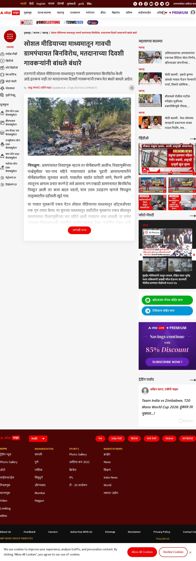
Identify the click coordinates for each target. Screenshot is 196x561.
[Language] (38, 439)
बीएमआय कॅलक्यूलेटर (8, 123)
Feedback (29, 532)
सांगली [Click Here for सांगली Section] (38, 455)
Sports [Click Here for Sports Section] (74, 449)
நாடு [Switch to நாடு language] (81, 4)
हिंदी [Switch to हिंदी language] (31, 4)
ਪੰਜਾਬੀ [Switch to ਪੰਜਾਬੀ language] (60, 4)
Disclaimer (134, 532)
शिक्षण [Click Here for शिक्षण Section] (107, 470)
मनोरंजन (90, 13)
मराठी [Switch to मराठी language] (23, 4)
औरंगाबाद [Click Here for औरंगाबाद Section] (40, 485)
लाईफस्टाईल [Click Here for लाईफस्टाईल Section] (7, 478)
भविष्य (129, 13)
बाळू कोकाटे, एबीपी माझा (39, 88)
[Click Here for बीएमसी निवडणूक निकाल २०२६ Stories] (48, 22)
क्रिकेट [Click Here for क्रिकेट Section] (72, 470)
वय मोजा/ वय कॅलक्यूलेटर (9, 132)
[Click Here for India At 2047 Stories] (92, 22)
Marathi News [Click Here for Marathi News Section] (113, 449)
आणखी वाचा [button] (79, 230)
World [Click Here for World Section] (107, 485)
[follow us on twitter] (135, 4)
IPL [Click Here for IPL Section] (71, 478)
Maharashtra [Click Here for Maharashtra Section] (44, 449)
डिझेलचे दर (8, 184)
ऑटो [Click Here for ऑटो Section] (2, 470)
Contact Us (189, 532)
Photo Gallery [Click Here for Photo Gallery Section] (8, 462)
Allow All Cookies (142, 552)
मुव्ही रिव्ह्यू (7, 95)
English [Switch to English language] (41, 4)
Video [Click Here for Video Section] (3, 501)
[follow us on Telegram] (162, 4)
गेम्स (100, 439)
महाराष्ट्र (60, 13)
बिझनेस (116, 13)
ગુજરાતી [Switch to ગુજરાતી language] (71, 4)
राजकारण (75, 13)
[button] (10, 39)
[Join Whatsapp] (167, 4)
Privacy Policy (162, 532)
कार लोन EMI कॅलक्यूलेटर (9, 156)
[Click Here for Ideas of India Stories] (26, 22)
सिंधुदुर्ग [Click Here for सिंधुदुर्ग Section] (39, 478)
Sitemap (110, 532)
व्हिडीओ (6, 61)
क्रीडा (103, 13)
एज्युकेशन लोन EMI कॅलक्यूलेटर (10, 144)
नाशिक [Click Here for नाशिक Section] (38, 470)
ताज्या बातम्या (44, 13)
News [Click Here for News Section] (107, 462)
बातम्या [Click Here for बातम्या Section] (3, 449)
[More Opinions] (193, 379)
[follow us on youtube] (151, 4)
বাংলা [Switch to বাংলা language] (51, 4)
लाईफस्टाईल (144, 13)
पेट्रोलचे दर (8, 177)
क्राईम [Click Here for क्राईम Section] (107, 455)
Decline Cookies (173, 552)
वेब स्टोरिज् (8, 74)
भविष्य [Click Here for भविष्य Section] (3, 516)
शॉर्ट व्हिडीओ (9, 67)
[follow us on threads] (146, 4)
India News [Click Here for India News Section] (111, 478)
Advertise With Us (81, 532)
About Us (5, 532)
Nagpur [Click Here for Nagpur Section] (39, 501)
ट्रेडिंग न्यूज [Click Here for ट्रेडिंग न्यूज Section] (5, 455)
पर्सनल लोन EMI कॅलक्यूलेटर (8, 167)
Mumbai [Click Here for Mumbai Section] (40, 493)
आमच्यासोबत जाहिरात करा (184, 4)
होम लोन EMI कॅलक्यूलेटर (9, 113)
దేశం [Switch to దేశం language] (89, 4)
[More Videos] (193, 138)
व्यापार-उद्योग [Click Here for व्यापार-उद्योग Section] (111, 493)
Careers (53, 532)
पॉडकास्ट (7, 88)
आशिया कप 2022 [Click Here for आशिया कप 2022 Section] (79, 462)
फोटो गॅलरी (8, 81)
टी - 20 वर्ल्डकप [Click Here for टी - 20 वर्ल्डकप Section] (78, 485)
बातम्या (36, 33)
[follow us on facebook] (140, 4)
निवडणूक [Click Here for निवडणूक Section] (5, 485)
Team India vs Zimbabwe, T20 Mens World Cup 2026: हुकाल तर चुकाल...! (167, 407)
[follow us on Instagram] (156, 4)
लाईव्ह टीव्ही (8, 54)
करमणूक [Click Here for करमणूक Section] (5, 493)
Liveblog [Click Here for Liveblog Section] (5, 509)
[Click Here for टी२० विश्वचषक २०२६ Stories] (73, 22)
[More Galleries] (193, 215)
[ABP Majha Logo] (10, 13)
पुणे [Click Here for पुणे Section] (36, 462)
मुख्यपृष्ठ (28, 13)
